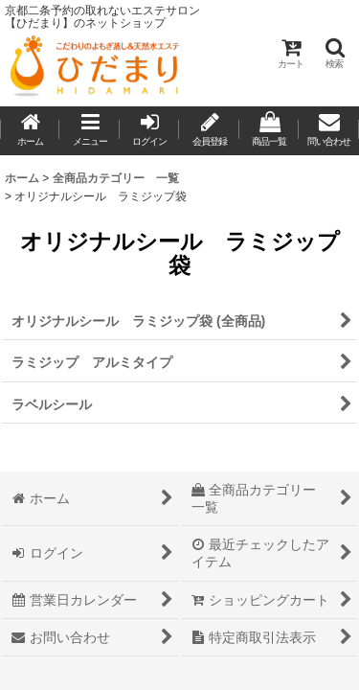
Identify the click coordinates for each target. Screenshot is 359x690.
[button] (334, 53)
